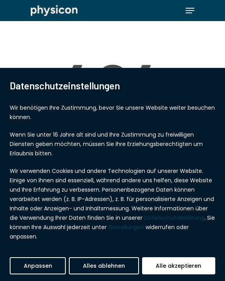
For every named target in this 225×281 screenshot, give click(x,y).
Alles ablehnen (104, 266)
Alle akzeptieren (178, 266)
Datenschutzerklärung (174, 218)
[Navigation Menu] (190, 10)
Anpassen (38, 266)
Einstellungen (126, 227)
